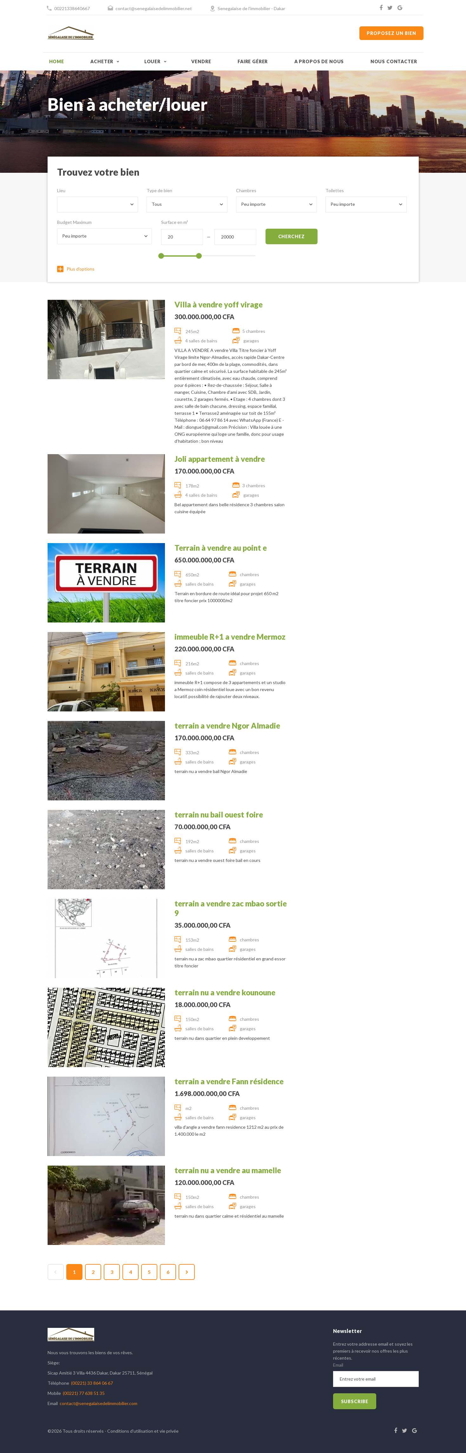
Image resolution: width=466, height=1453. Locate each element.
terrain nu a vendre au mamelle (227, 1170)
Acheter (101, 61)
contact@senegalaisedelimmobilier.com (98, 1403)
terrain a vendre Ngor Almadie (227, 725)
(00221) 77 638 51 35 (84, 1393)
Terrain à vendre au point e (220, 547)
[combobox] (97, 204)
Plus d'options (76, 269)
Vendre (201, 61)
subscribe (355, 1401)
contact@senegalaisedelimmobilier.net (153, 8)
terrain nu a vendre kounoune (224, 992)
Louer (152, 61)
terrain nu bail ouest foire (218, 814)
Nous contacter (394, 61)
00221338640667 (72, 8)
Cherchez (291, 236)
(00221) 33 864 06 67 (92, 1383)
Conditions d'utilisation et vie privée (143, 1431)
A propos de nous (319, 61)
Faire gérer (253, 61)
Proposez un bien (391, 33)
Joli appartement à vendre (219, 458)
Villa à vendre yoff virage (218, 304)
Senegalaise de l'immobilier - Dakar (251, 8)
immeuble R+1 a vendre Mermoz (230, 636)
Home (56, 61)
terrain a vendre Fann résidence (229, 1081)
